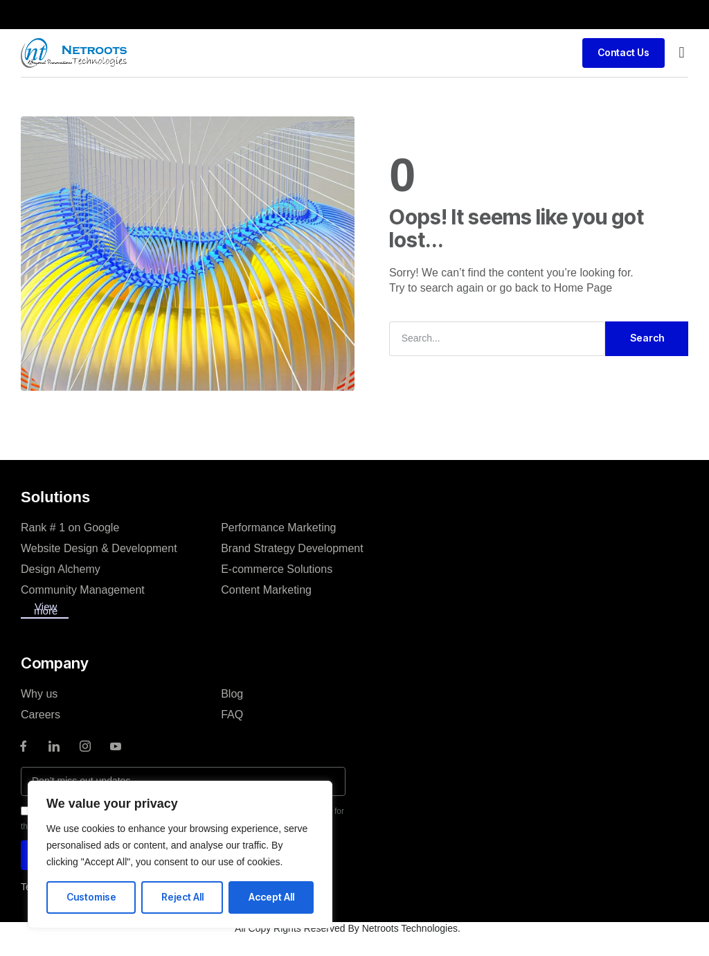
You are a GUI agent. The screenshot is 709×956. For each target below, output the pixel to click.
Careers (40, 714)
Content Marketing (266, 590)
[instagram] (85, 746)
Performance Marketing (278, 527)
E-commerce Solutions (276, 569)
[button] (681, 53)
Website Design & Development (99, 548)
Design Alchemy (60, 569)
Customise (91, 897)
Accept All (271, 897)
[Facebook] (23, 746)
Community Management (83, 590)
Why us (39, 694)
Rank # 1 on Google (70, 527)
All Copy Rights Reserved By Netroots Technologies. (347, 928)
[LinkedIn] (54, 746)
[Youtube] (115, 746)
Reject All (182, 897)
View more (45, 609)
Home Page (583, 288)
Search (647, 338)
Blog (232, 694)
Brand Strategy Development (292, 548)
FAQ (232, 714)
